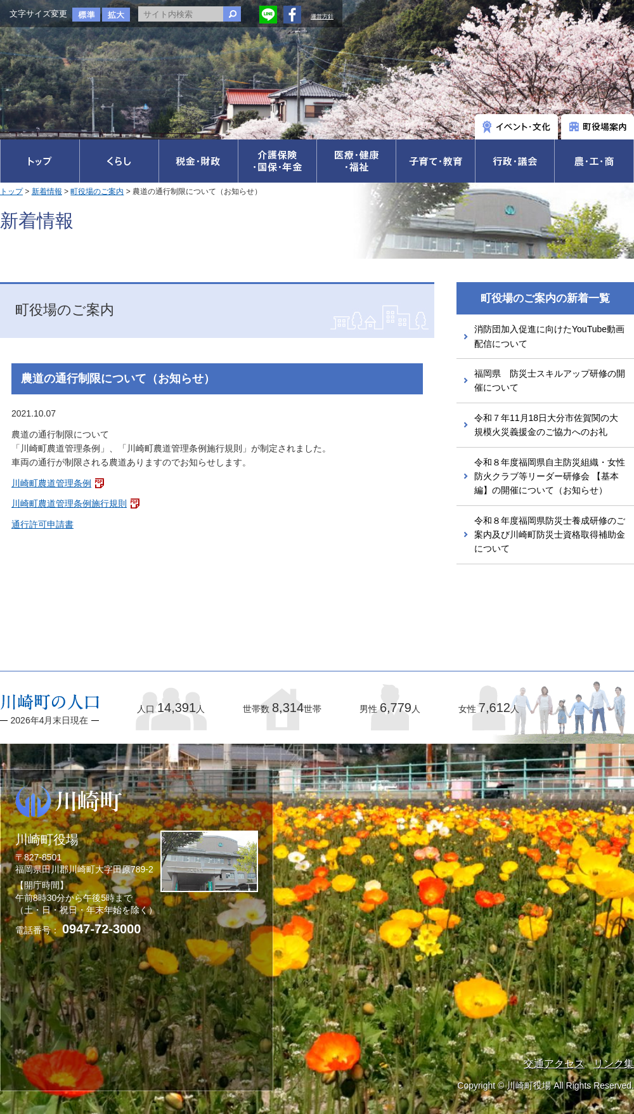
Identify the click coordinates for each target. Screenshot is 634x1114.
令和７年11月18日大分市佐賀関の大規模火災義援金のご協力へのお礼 (546, 425)
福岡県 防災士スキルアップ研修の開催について (549, 380)
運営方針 (322, 16)
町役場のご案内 (97, 191)
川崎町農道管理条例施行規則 (69, 503)
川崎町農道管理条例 (51, 483)
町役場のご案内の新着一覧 (545, 298)
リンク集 (613, 1063)
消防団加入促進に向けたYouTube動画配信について (549, 336)
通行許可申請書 (42, 524)
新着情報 (47, 191)
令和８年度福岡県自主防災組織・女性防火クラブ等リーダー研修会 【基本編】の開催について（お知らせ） (549, 476)
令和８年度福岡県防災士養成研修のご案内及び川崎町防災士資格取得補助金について (549, 534)
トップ (11, 191)
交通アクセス (554, 1063)
